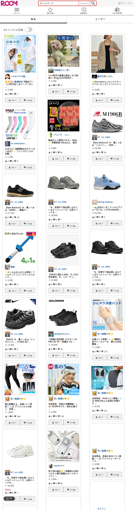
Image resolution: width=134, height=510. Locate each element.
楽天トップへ (125, 3)
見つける (50, 10)
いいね (29, 100)
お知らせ (83, 10)
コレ (14, 100)
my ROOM (117, 10)
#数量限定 (18, 82)
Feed (17, 10)
